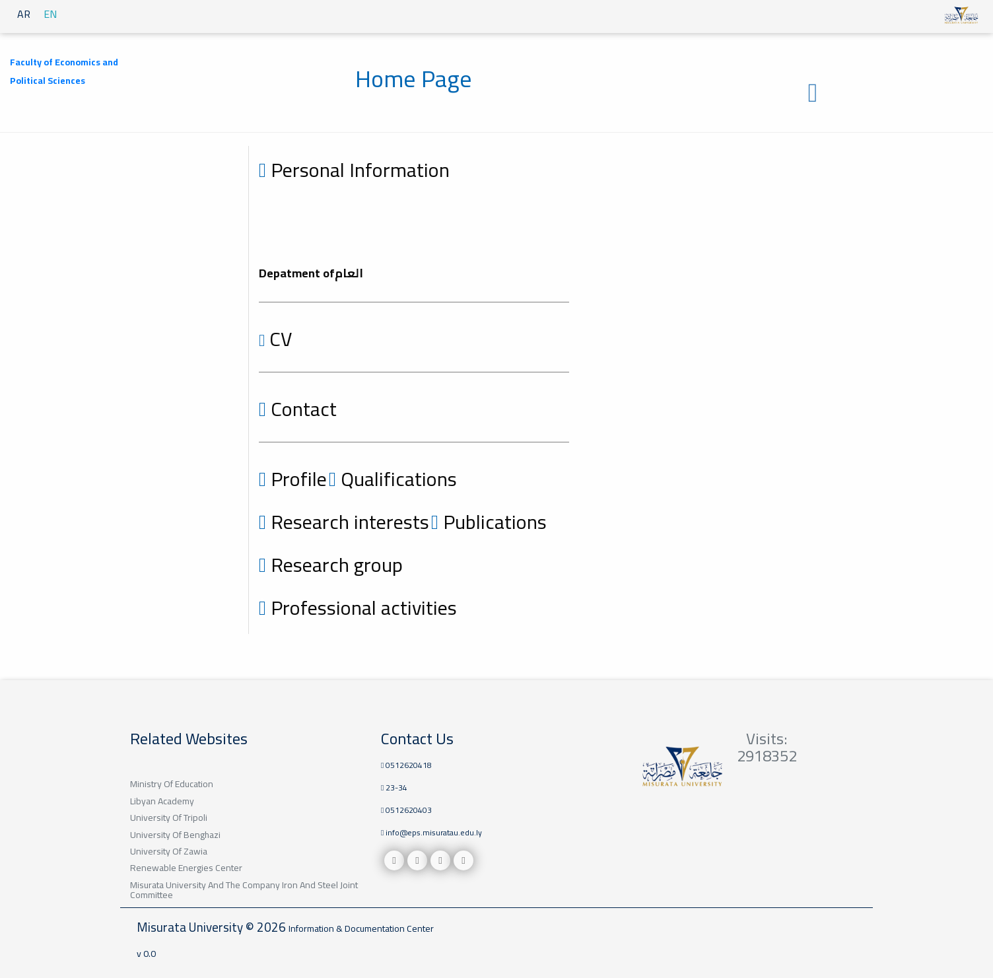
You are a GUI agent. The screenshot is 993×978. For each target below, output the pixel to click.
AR (23, 14)
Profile (293, 478)
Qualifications (393, 478)
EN (50, 14)
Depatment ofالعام (311, 273)
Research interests (344, 521)
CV (275, 338)
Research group (331, 564)
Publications (489, 521)
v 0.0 (146, 953)
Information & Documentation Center (361, 928)
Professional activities (358, 607)
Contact (298, 408)
